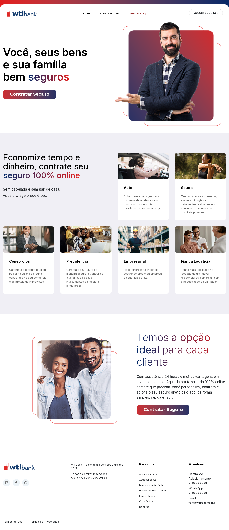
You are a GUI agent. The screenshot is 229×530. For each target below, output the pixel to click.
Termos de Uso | (15, 521)
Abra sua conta (148, 474)
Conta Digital (110, 13)
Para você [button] (137, 13)
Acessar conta (147, 479)
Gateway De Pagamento (153, 490)
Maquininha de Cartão (152, 485)
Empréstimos (147, 496)
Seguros (144, 506)
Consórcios (146, 501)
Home (87, 13)
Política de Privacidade (43, 521)
